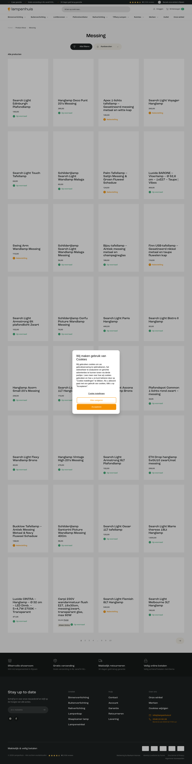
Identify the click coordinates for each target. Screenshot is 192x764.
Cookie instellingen (96, 393)
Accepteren (97, 407)
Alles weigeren (96, 400)
